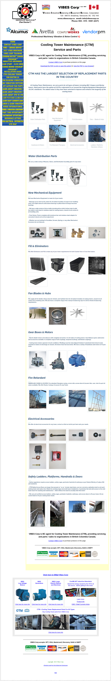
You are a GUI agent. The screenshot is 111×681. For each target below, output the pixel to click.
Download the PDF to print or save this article (56, 66)
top (56, 673)
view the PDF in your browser (84, 66)
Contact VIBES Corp (55, 62)
